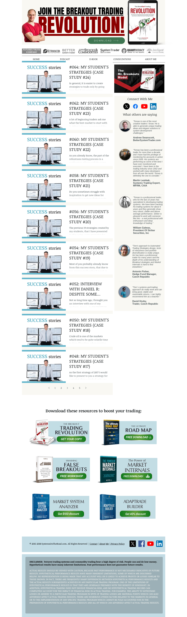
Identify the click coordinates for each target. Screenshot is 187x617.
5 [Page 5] (79, 387)
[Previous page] (49, 388)
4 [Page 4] (73, 387)
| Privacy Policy (117, 543)
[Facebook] (135, 106)
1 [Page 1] (55, 387)
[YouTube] (144, 106)
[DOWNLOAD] (106, 40)
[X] (126, 106)
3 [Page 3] (67, 387)
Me (107, 543)
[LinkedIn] (153, 106)
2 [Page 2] (61, 387)
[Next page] (85, 388)
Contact (93, 543)
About (102, 543)
